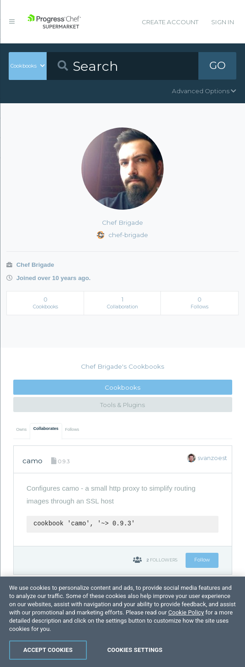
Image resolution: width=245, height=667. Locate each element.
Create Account (170, 22)
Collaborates (46, 428)
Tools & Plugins (122, 404)
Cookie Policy (186, 650)
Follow (202, 560)
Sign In (222, 22)
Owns (21, 429)
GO (217, 65)
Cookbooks (122, 387)
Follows (72, 429)
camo (32, 460)
